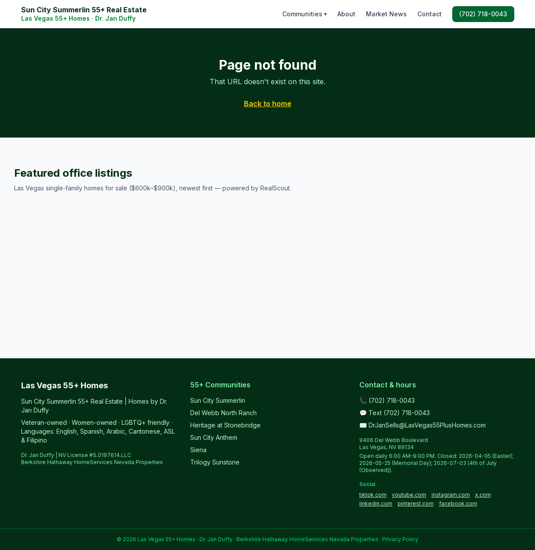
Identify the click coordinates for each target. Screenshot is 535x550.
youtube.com (409, 494)
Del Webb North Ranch (223, 412)
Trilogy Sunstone (215, 462)
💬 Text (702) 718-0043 (394, 412)
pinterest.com (416, 503)
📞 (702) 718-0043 (387, 400)
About (346, 14)
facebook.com (458, 503)
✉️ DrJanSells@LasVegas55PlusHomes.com (422, 425)
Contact (429, 14)
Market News (386, 14)
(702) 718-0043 (483, 14)
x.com (483, 494)
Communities (304, 14)
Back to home (267, 103)
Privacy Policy (400, 539)
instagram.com (451, 494)
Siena (198, 449)
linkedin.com (375, 503)
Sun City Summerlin (217, 400)
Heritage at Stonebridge (225, 425)
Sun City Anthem (213, 437)
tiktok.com (373, 494)
